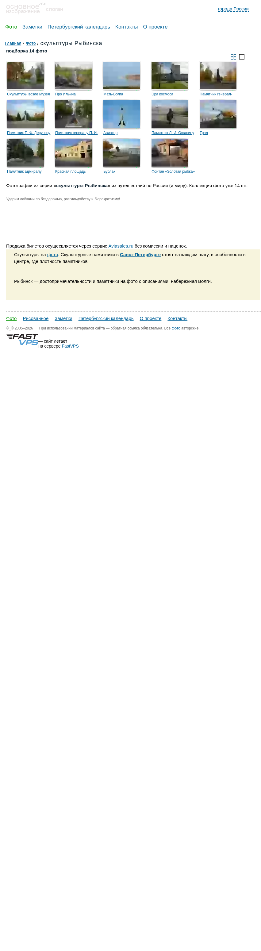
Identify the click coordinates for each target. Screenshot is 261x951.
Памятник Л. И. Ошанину (173, 133)
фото (52, 254)
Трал (204, 133)
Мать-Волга (113, 94)
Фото (11, 27)
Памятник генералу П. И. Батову (76, 134)
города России (233, 8)
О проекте (155, 27)
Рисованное (35, 318)
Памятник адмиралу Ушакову (24, 172)
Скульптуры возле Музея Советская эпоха (28, 95)
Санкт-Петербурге (140, 254)
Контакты (126, 27)
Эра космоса (162, 94)
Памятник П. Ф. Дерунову (28, 133)
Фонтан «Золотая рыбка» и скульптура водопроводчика (173, 172)
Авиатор (110, 133)
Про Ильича (65, 94)
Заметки (32, 27)
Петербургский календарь (79, 27)
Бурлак (109, 171)
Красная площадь (70, 171)
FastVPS (70, 346)
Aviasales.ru (120, 245)
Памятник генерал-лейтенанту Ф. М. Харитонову (216, 95)
